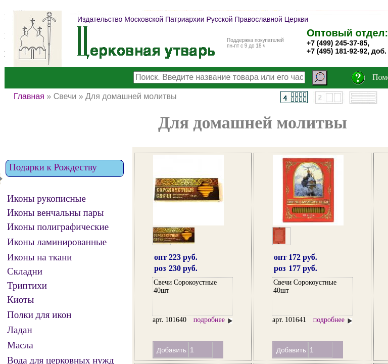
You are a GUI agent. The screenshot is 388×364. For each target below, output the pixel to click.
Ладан (19, 330)
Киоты (20, 300)
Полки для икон (39, 315)
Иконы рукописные (46, 199)
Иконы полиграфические (58, 227)
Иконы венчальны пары (55, 213)
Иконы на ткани (39, 257)
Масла (20, 345)
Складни (24, 271)
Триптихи (27, 286)
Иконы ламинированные (57, 242)
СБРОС (15, 63)
